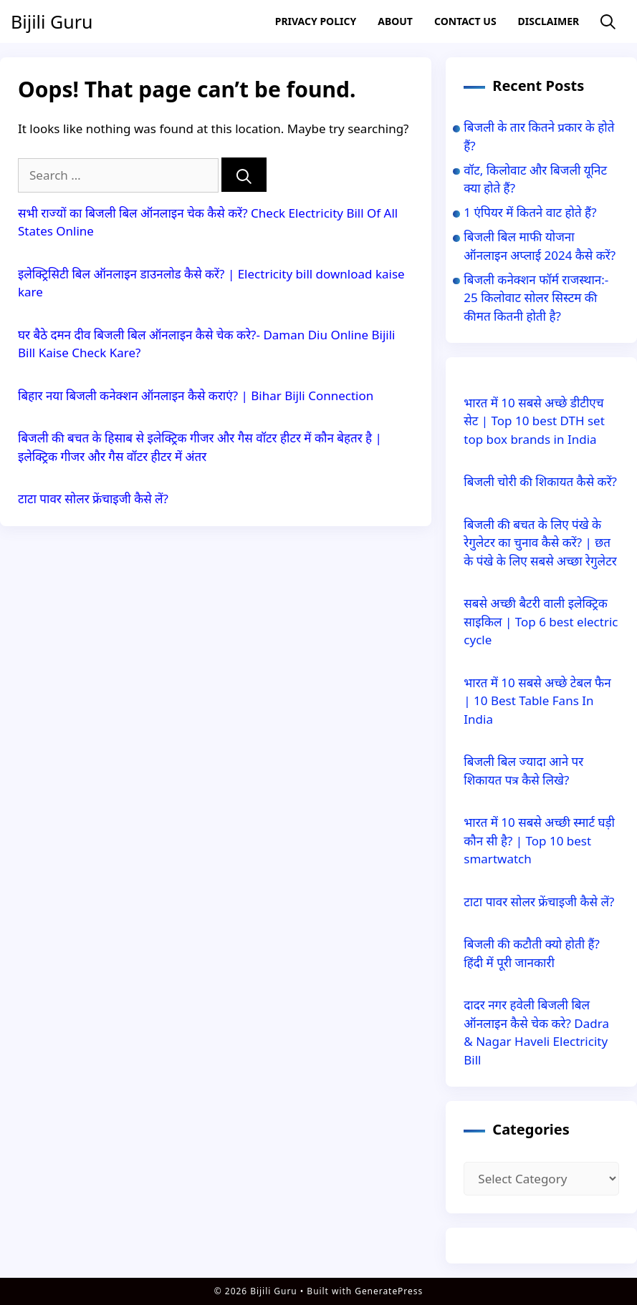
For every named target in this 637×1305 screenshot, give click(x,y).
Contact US (465, 21)
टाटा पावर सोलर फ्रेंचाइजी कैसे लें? (93, 498)
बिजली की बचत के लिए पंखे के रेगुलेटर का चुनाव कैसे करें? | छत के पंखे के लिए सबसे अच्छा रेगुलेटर (540, 542)
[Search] (244, 175)
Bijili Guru (51, 21)
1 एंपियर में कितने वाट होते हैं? (530, 212)
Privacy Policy (315, 21)
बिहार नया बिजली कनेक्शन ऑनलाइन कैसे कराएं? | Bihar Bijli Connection (197, 395)
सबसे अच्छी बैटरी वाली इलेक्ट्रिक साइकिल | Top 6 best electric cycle (541, 621)
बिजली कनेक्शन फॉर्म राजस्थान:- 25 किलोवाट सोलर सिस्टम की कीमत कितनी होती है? (536, 297)
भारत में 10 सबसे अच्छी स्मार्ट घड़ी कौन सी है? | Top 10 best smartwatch (539, 840)
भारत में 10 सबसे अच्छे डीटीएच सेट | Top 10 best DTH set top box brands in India (534, 420)
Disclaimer (549, 21)
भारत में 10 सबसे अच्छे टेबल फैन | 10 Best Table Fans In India (537, 700)
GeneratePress (389, 1291)
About (395, 21)
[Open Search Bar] (608, 21)
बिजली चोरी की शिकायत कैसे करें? (540, 481)
